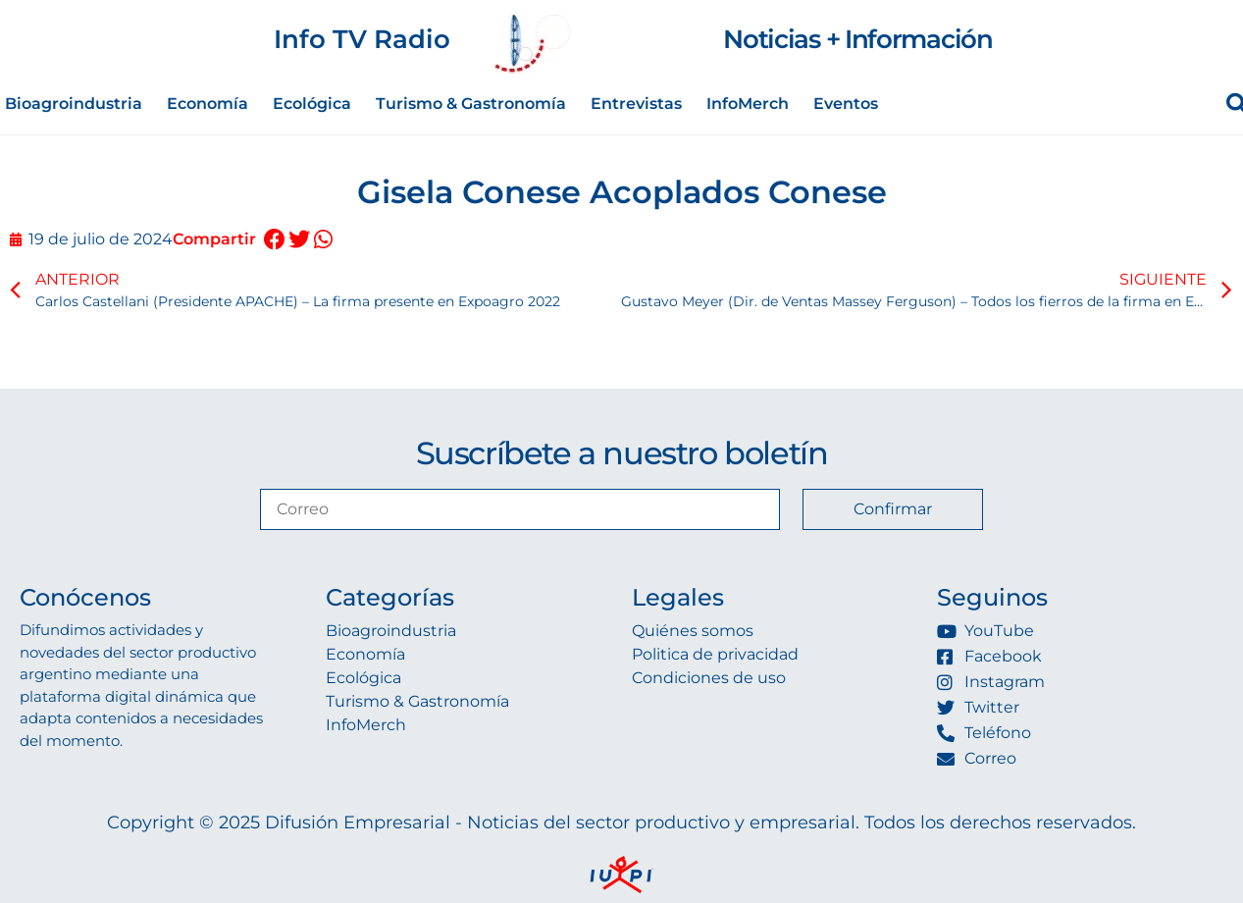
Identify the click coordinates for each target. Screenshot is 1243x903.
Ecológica (312, 103)
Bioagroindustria (73, 103)
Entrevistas (636, 103)
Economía (207, 103)
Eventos (845, 103)
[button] (274, 240)
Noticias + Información (857, 39)
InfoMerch (747, 103)
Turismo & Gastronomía (471, 103)
